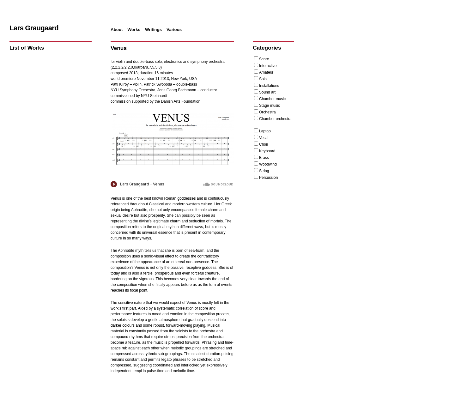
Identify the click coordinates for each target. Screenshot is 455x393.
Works (134, 29)
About (117, 29)
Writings (153, 29)
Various (174, 29)
